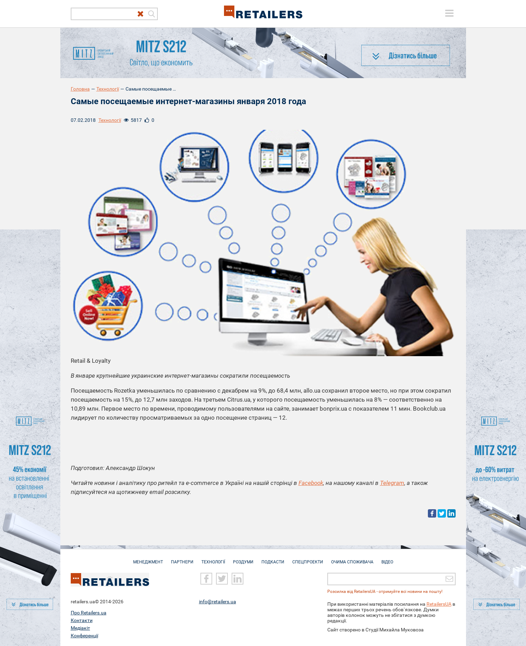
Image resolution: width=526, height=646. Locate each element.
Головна (80, 89)
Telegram (392, 482)
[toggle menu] (449, 13)
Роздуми (243, 558)
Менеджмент (148, 558)
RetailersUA (438, 603)
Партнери (182, 558)
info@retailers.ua (217, 601)
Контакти (82, 620)
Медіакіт (80, 627)
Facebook (311, 482)
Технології (107, 89)
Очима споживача (352, 558)
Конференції (84, 635)
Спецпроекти (307, 558)
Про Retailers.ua (88, 612)
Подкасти (272, 558)
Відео (387, 558)
